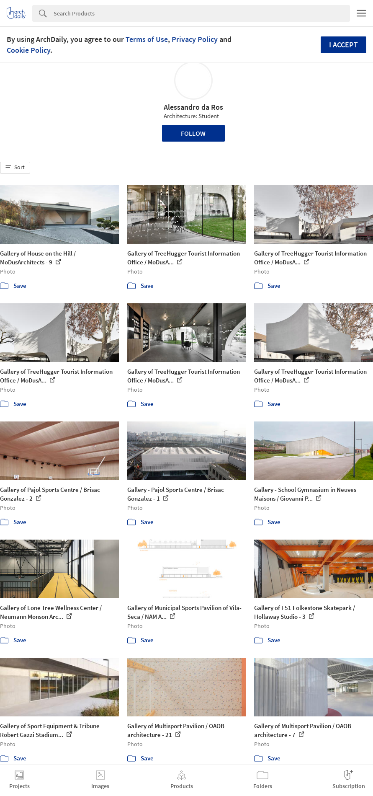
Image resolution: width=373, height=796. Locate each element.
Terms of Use (147, 39)
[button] (15, 167)
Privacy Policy (195, 39)
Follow (193, 133)
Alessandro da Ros (193, 107)
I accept (343, 44)
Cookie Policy (28, 50)
